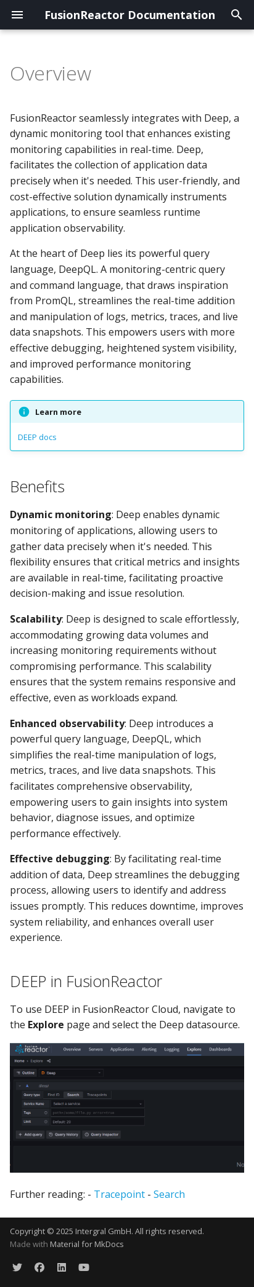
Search (169, 1194)
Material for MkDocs (87, 1244)
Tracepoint (119, 1194)
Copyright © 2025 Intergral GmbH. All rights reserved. (107, 1231)
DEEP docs (37, 437)
